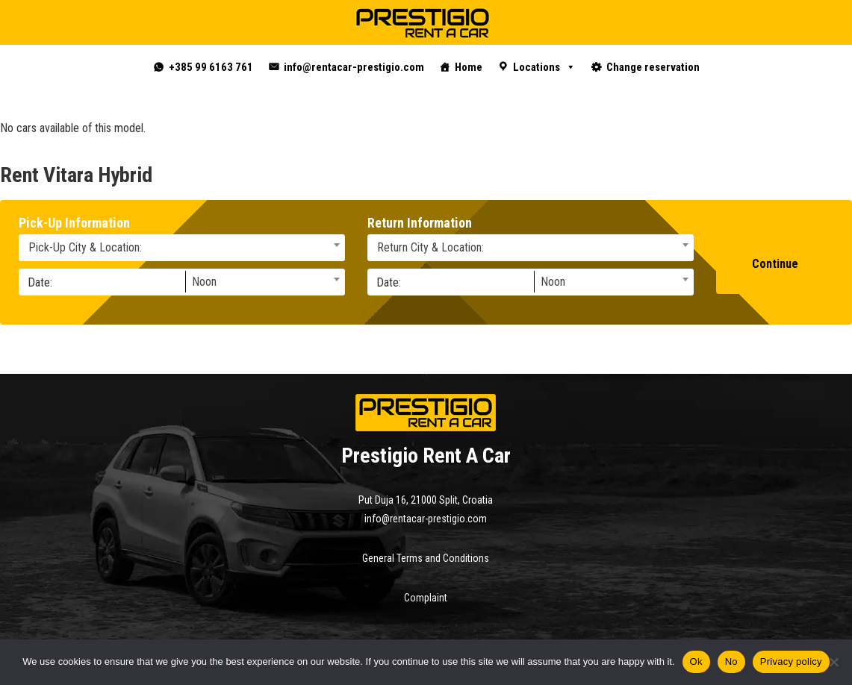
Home (468, 67)
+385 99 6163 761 (211, 67)
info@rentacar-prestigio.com (354, 67)
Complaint (425, 598)
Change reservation (653, 67)
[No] (833, 661)
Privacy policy (791, 661)
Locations (544, 67)
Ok (696, 661)
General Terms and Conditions (425, 558)
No (731, 661)
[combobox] (182, 247)
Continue (775, 264)
